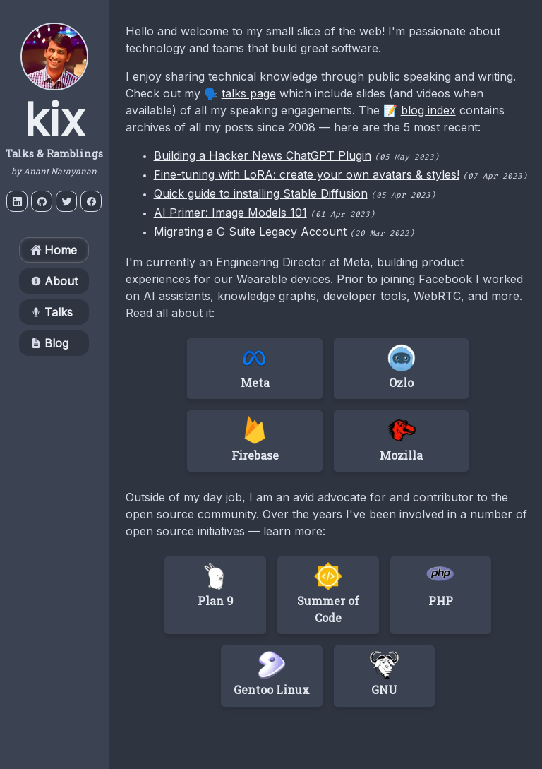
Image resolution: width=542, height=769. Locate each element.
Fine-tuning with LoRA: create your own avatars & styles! (306, 174)
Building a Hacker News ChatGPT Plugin (262, 155)
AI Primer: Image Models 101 (230, 212)
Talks (51, 312)
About (54, 281)
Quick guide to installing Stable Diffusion (261, 193)
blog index (428, 110)
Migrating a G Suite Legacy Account (250, 232)
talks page (249, 93)
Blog (49, 343)
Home (53, 250)
